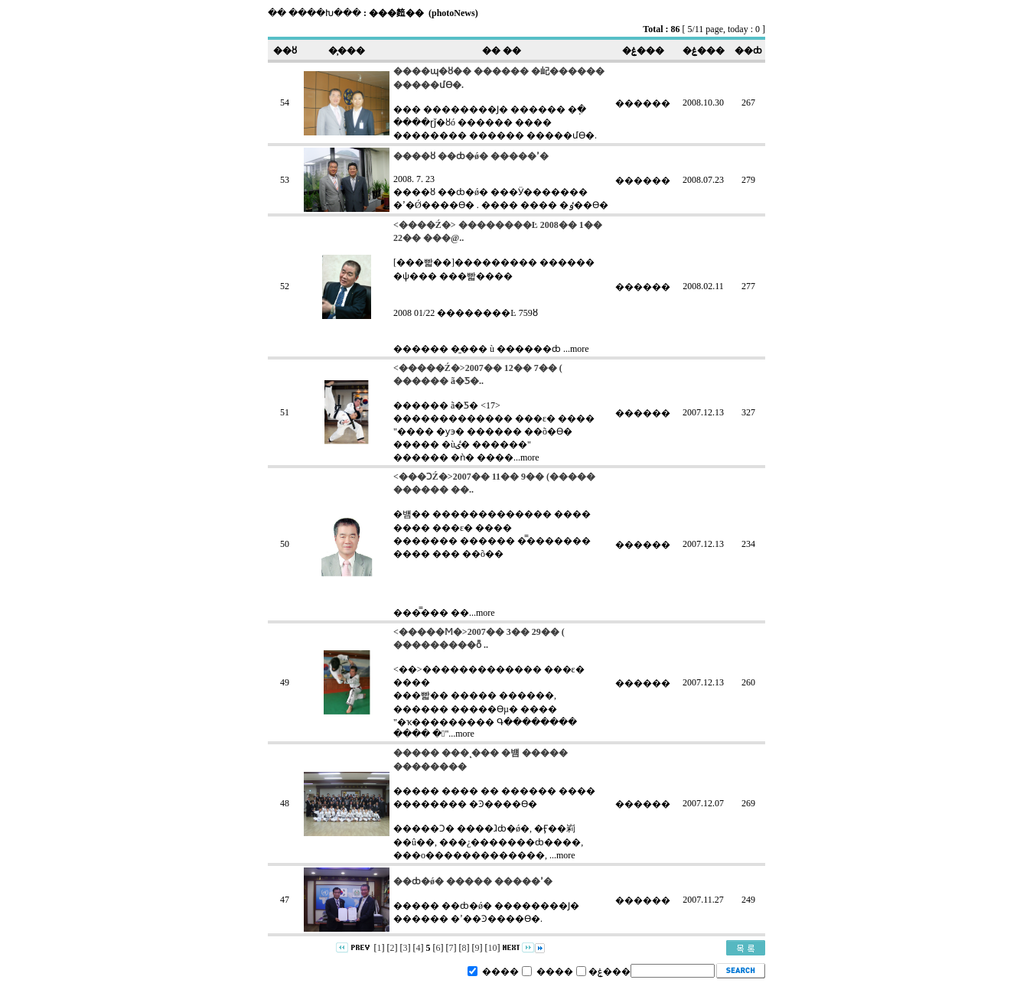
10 (492, 947)
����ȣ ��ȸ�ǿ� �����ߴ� (471, 156)
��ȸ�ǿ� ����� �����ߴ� (472, 881)
